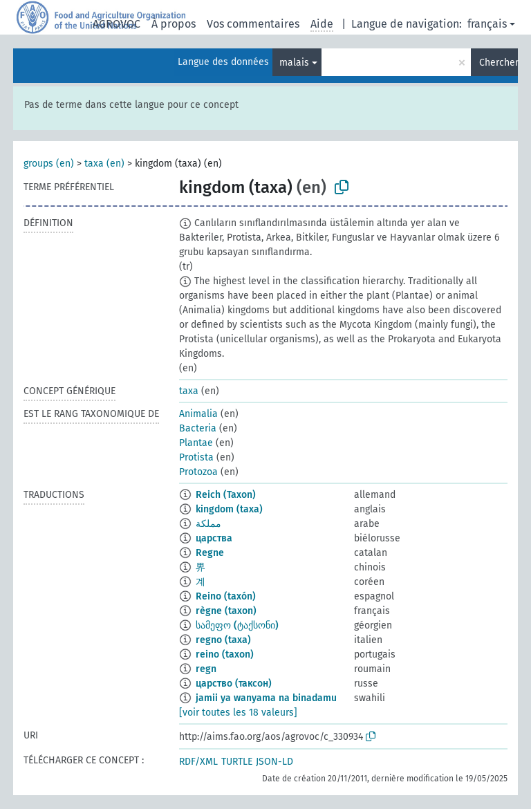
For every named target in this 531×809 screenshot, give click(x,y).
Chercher (498, 62)
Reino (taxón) (226, 596)
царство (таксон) (234, 683)
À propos (173, 23)
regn (206, 669)
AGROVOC (116, 23)
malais (294, 62)
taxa (188, 391)
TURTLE (236, 762)
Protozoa (198, 472)
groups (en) (49, 163)
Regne (210, 553)
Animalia (198, 414)
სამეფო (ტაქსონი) (237, 625)
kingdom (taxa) (229, 509)
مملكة (208, 524)
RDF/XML (198, 762)
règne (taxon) (226, 611)
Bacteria (197, 428)
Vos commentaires (253, 23)
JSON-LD (274, 762)
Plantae (196, 443)
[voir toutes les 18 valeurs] (238, 712)
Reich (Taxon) (226, 495)
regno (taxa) (223, 640)
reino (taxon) (225, 654)
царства (214, 538)
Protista (196, 457)
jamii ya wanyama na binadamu (266, 698)
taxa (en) (104, 163)
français (487, 23)
